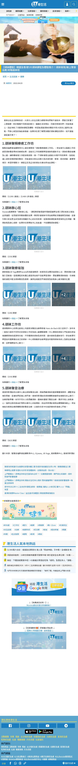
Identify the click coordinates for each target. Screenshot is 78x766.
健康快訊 (26, 529)
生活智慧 (15, 534)
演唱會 (9, 11)
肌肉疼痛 (55, 529)
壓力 (25, 525)
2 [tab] (36, 23)
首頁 (5, 76)
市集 (12, 736)
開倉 (17, 736)
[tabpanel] (39, 20)
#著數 (44, 759)
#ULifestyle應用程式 (63, 756)
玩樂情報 (31, 11)
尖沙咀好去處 (26, 736)
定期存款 (38, 15)
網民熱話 (4, 746)
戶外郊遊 (30, 739)
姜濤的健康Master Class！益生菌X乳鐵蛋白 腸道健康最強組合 (30, 493)
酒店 (40, 534)
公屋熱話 (21, 15)
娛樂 (67, 11)
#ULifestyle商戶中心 (32, 759)
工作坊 (16, 525)
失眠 (6, 534)
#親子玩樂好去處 (47, 756)
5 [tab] (43, 23)
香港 (32, 534)
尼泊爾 (36, 529)
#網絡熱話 (52, 759)
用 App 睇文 (69, 83)
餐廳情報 (21, 739)
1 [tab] (34, 23)
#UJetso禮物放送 (16, 759)
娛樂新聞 (30, 15)
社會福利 (39, 739)
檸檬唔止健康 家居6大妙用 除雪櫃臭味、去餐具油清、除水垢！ (30, 470)
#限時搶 (4, 759)
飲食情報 (56, 11)
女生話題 (7, 529)
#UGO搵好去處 (7, 756)
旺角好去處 (6, 739)
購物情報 (43, 11)
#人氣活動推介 (20, 756)
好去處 (6, 525)
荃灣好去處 (62, 736)
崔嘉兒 (9, 83)
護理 (25, 534)
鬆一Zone (52, 525)
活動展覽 (5, 736)
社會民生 (63, 525)
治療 (17, 529)
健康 (22, 76)
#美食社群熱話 (33, 756)
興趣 (64, 529)
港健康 (41, 525)
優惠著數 (19, 11)
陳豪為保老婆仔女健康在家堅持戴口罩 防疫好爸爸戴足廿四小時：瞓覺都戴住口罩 (37, 466)
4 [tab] (41, 23)
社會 (14, 739)
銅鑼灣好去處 (39, 736)
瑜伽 (45, 529)
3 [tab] (38, 23)
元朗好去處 (51, 736)
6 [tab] (45, 23)
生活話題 (13, 76)
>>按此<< (14, 201)
